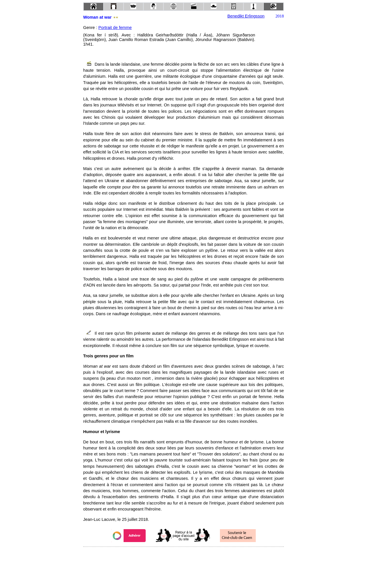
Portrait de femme (115, 27)
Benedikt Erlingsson (246, 16)
